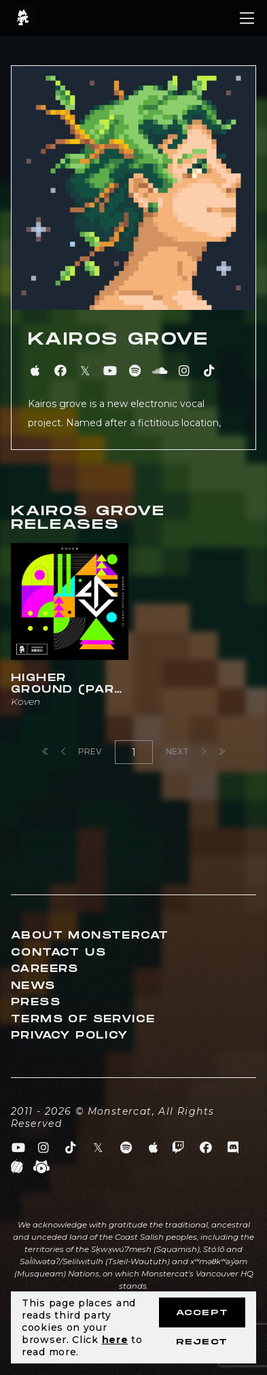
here (115, 1340)
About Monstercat (89, 935)
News (33, 986)
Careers (45, 969)
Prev (81, 751)
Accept (202, 1313)
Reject (202, 1342)
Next (186, 751)
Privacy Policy (69, 1035)
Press (35, 1002)
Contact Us (58, 952)
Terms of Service (83, 1019)
